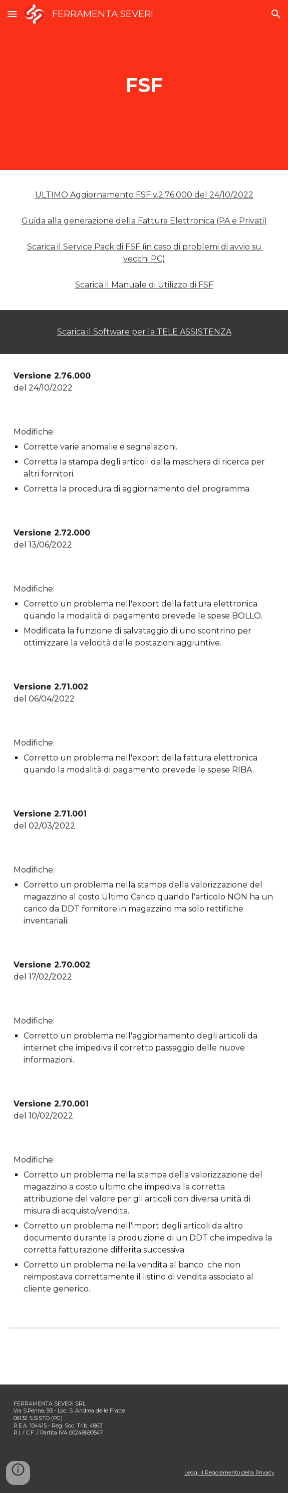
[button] (12, 14)
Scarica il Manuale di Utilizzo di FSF (144, 285)
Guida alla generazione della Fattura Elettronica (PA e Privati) (144, 221)
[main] (144, 84)
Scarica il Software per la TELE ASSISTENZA (144, 331)
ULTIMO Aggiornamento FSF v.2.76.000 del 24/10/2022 (144, 195)
